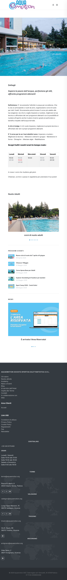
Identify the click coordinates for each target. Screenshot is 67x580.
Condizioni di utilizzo (9, 420)
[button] (33, 346)
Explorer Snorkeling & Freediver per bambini (30, 278)
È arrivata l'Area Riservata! (33, 339)
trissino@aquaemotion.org (11, 521)
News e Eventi (6, 384)
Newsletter (5, 431)
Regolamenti (5, 427)
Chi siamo (4, 377)
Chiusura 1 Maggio (22, 263)
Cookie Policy (6, 424)
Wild (2, 398)
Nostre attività (6, 379)
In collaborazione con (9, 395)
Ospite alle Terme (7, 391)
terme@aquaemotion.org (10, 476)
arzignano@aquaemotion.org (12, 543)
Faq (2, 429)
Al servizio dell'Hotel (8, 388)
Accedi (3, 408)
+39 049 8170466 (7, 446)
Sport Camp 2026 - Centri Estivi (26, 285)
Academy (4, 381)
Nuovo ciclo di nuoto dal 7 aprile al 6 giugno (30, 255)
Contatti (4, 393)
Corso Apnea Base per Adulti (25, 270)
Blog (3, 386)
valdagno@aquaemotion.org (11, 499)
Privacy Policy (6, 422)
